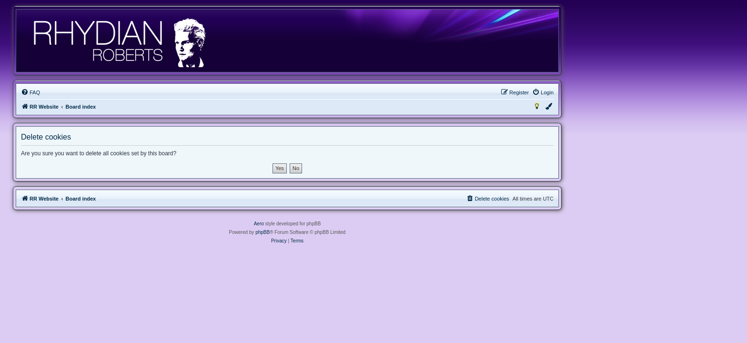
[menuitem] (116, 92)
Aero (345, 223)
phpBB (349, 232)
